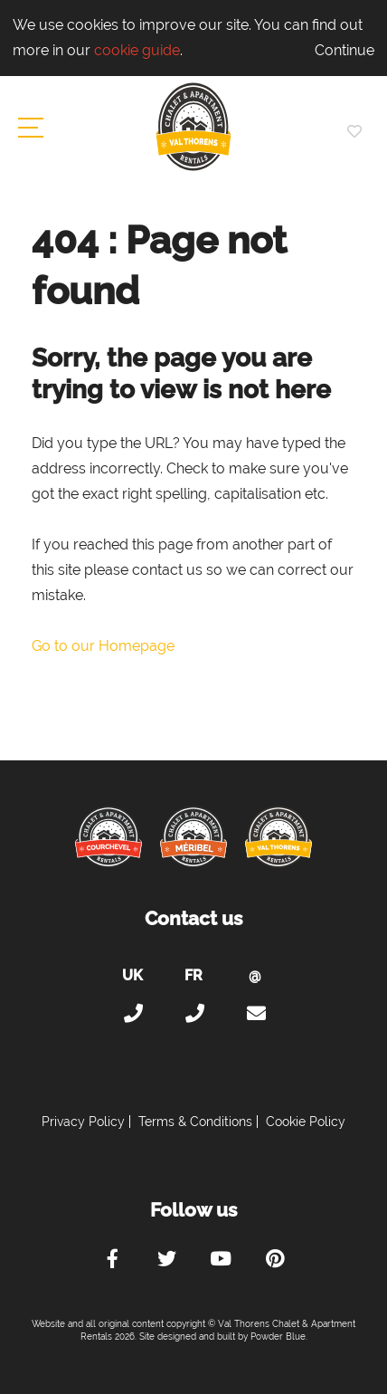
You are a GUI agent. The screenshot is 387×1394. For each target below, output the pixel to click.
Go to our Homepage (103, 645)
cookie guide (137, 50)
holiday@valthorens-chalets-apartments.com (255, 1014)
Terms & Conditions (195, 1121)
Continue (344, 50)
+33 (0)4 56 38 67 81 (193, 1014)
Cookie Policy (305, 1121)
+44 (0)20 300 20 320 (132, 1014)
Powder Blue (278, 1336)
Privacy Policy (83, 1121)
